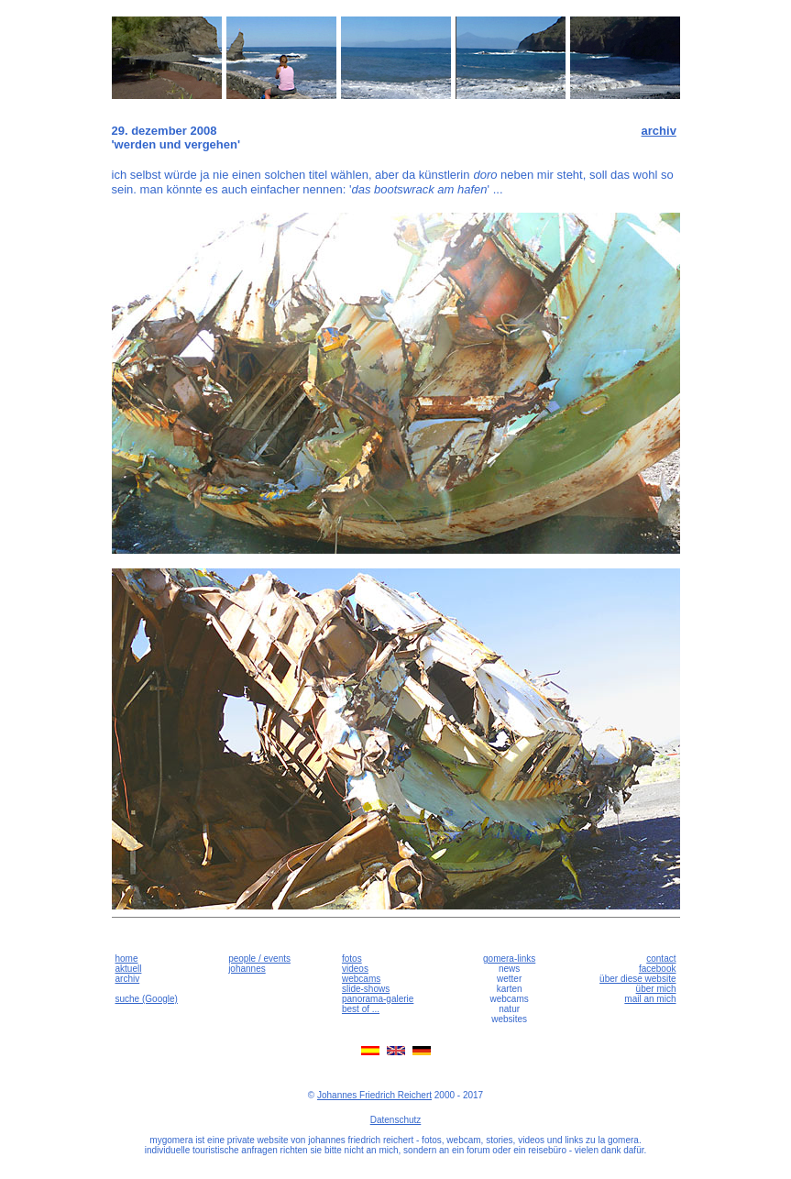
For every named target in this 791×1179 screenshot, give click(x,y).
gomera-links (509, 958)
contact (661, 958)
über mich (656, 989)
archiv (659, 131)
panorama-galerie (377, 999)
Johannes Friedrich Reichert (374, 1095)
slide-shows (366, 989)
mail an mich (650, 999)
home (126, 958)
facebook (657, 969)
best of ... (360, 1009)
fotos (352, 958)
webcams (361, 979)
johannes (247, 969)
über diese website (637, 979)
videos (355, 969)
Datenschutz (396, 1120)
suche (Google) (146, 999)
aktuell (128, 969)
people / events (259, 958)
